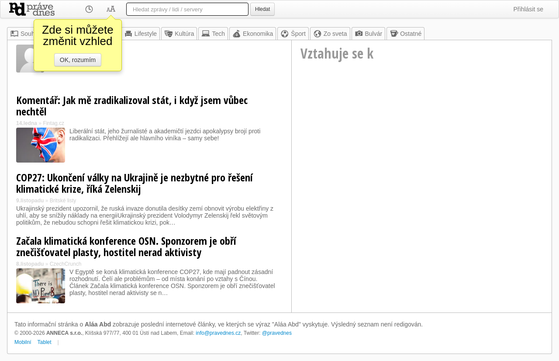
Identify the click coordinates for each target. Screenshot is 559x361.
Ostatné (405, 33)
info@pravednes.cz (218, 333)
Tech (213, 33)
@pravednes (277, 333)
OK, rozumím (78, 59)
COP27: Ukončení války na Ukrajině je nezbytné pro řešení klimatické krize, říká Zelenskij (134, 183)
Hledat (262, 9)
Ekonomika (252, 33)
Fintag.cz (53, 123)
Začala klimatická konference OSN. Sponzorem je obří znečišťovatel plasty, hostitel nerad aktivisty (126, 246)
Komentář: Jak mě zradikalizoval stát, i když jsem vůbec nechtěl (132, 105)
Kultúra (179, 33)
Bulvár (369, 33)
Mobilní (22, 342)
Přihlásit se (528, 9)
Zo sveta (330, 33)
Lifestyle (140, 33)
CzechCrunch (66, 264)
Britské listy (63, 201)
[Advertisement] (421, 151)
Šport (292, 33)
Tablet (45, 342)
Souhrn (25, 33)
